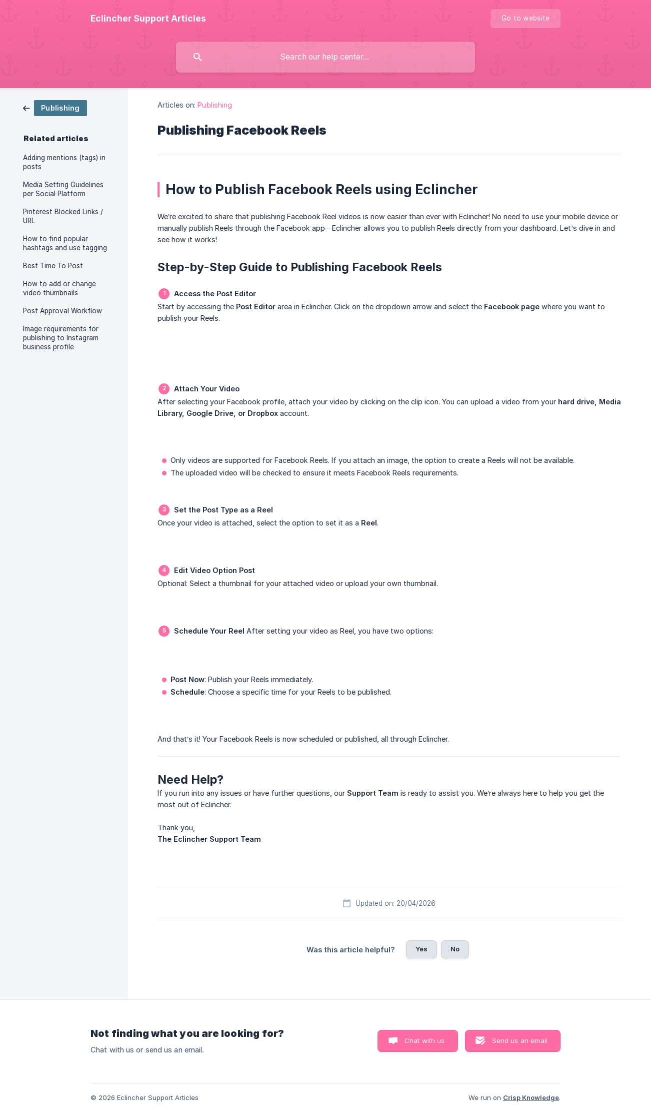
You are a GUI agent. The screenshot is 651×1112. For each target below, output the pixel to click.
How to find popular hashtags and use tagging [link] (65, 243)
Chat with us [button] (424, 1040)
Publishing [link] (215, 105)
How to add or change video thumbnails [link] (59, 288)
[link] (55, 107)
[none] (148, 18)
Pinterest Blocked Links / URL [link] (63, 216)
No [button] (455, 949)
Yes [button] (422, 949)
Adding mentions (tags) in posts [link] (64, 162)
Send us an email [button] (520, 1040)
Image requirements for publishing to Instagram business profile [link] (60, 338)
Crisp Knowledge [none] (531, 1097)
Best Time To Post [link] (53, 266)
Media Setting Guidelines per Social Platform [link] (63, 189)
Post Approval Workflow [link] (62, 311)
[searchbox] (325, 57)
